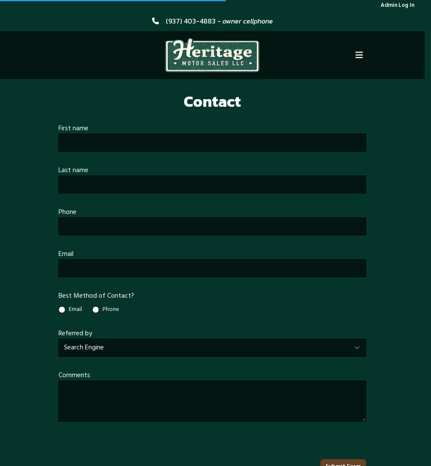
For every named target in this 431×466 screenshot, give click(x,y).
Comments (74, 375)
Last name (73, 170)
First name (73, 128)
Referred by (75, 333)
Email (66, 254)
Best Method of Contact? (96, 296)
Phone (67, 212)
